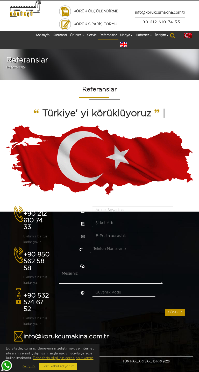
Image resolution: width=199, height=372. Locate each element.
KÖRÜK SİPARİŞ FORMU (88, 24)
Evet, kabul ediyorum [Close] (58, 366)
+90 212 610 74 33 (35, 221)
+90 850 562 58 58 (36, 262)
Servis (91, 35)
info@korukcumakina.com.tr (66, 337)
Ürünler (77, 35)
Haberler (144, 35)
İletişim (161, 35)
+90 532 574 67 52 (36, 303)
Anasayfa (42, 35)
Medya (126, 35)
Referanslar (108, 35)
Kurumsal (60, 35)
